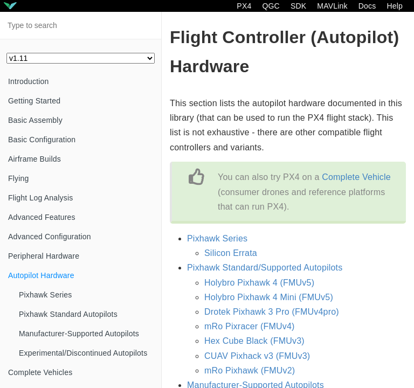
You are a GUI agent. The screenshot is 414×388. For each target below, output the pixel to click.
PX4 (244, 6)
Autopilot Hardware (41, 275)
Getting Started (34, 100)
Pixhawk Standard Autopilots (68, 314)
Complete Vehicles (40, 372)
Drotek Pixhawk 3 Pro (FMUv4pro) (271, 311)
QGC (271, 6)
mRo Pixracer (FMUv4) (249, 326)
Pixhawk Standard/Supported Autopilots (264, 267)
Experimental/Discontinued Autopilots (83, 353)
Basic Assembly (35, 120)
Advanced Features (41, 217)
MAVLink (332, 6)
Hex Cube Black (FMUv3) (254, 340)
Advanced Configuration (49, 236)
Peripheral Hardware (43, 256)
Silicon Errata (230, 253)
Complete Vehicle (356, 177)
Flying (18, 178)
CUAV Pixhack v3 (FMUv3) (257, 356)
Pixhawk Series (45, 294)
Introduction (28, 81)
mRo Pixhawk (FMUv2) (249, 370)
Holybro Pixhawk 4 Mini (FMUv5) (268, 297)
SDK (298, 6)
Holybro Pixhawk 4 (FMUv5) (259, 282)
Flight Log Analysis (40, 197)
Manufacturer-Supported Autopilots (79, 333)
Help (395, 6)
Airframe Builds (34, 159)
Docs (367, 6)
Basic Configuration (41, 139)
